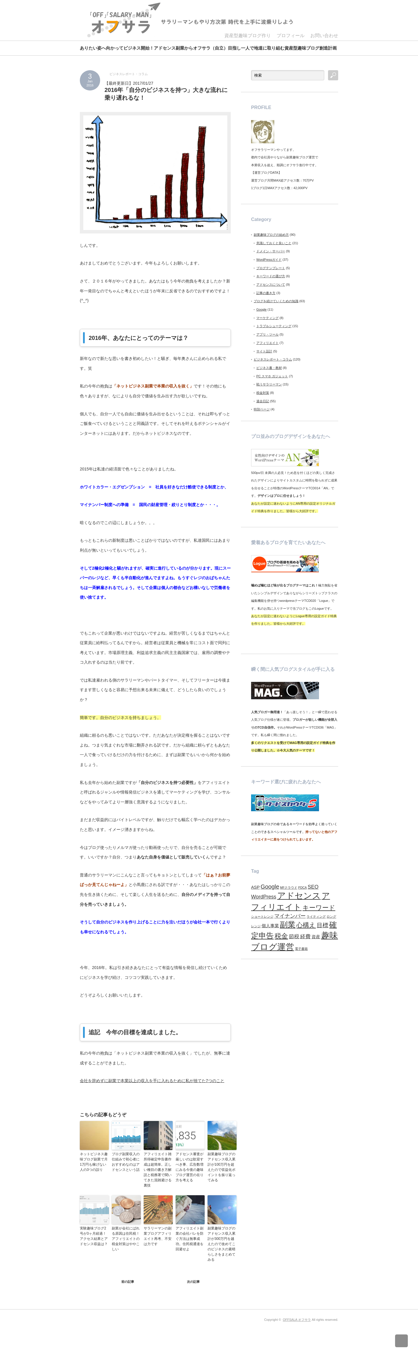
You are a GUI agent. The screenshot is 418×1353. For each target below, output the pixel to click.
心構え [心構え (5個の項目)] (306, 925)
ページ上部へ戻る (405, 1340)
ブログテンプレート (270, 268)
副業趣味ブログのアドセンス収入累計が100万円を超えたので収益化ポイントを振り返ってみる (221, 1167)
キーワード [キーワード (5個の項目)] (318, 907)
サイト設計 (264, 351)
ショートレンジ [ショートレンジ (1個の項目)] (262, 916)
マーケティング (267, 318)
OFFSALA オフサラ (297, 1319)
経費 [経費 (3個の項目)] (305, 936)
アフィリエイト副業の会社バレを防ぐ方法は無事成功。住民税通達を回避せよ (189, 1238)
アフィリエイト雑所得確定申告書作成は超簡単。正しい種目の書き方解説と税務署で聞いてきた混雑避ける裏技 (158, 1169)
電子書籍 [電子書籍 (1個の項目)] (301, 948)
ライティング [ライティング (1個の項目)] (316, 916)
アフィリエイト (267, 343)
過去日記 (262, 401)
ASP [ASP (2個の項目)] (255, 887)
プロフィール (291, 35)
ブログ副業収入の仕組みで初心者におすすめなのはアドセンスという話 (126, 1162)
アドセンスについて (270, 284)
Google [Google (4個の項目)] (270, 886)
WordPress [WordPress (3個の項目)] (263, 897)
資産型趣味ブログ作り (247, 35)
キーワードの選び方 (270, 276)
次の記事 (193, 1281)
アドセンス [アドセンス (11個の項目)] (299, 895)
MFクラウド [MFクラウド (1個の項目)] (288, 887)
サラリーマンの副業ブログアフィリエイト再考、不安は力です (158, 1236)
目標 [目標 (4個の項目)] (322, 925)
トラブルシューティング (273, 326)
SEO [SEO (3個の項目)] (313, 887)
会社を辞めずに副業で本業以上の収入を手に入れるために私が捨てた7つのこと (152, 1080)
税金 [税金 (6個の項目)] (281, 936)
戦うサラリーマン (269, 384)
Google (261, 309)
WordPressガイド (269, 259)
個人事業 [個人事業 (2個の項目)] (270, 925)
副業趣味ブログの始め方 (271, 234)
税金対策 (262, 392)
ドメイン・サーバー (270, 251)
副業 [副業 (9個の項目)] (288, 924)
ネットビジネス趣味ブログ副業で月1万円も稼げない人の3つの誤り (94, 1162)
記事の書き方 (265, 293)
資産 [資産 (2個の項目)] (315, 936)
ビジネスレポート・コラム (128, 74)
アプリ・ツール (267, 334)
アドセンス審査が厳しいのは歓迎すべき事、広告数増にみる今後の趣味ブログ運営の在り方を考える (189, 1167)
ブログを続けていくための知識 (276, 301)
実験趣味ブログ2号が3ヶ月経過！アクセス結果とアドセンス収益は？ (94, 1236)
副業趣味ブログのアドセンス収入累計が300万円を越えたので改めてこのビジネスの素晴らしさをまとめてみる (221, 1244)
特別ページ (262, 409)
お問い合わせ (324, 35)
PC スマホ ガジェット (272, 376)
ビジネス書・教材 (269, 368)
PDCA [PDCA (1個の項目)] (302, 887)
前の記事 (127, 1281)
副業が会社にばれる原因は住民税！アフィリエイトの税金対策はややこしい (126, 1238)
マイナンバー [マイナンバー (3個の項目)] (290, 916)
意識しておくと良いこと (273, 243)
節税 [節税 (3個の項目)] (294, 936)
